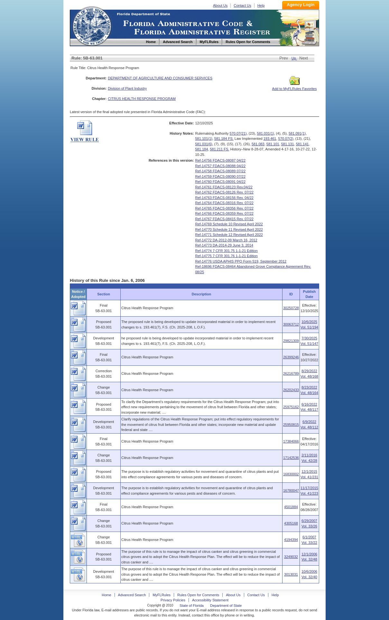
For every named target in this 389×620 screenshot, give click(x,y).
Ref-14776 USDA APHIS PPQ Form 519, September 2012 (241, 261)
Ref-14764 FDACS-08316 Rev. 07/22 (224, 203)
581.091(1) (297, 133)
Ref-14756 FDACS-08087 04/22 (220, 160)
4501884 (291, 507)
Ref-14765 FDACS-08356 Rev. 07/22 (224, 208)
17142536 (291, 458)
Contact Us (242, 5)
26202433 (291, 390)
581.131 (287, 144)
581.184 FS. (224, 138)
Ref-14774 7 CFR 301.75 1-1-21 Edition (226, 251)
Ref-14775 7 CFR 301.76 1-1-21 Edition (226, 256)
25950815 (291, 425)
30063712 (291, 324)
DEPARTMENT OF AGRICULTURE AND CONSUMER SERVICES (160, 78)
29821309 (291, 341)
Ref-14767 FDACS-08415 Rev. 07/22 (224, 219)
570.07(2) (285, 138)
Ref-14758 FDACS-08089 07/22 (220, 171)
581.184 (201, 149)
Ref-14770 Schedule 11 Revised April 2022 (229, 229)
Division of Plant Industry (127, 88)
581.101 (272, 144)
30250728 (291, 308)
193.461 (270, 138)
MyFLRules (162, 595)
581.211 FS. (219, 149)
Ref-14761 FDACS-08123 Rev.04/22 (224, 187)
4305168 (291, 523)
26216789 (291, 373)
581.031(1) (265, 133)
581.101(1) (203, 138)
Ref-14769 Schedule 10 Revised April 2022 (229, 224)
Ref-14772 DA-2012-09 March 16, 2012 (226, 240)
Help (261, 5)
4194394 (291, 540)
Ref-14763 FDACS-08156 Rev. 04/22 (224, 198)
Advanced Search (132, 595)
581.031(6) (203, 144)
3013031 (291, 574)
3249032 (291, 557)
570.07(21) (238, 133)
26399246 (291, 357)
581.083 (258, 144)
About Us (220, 5)
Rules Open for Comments (198, 595)
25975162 (291, 407)
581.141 (302, 144)
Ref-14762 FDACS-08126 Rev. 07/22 (224, 192)
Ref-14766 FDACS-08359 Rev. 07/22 (224, 213)
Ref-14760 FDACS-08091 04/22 (220, 182)
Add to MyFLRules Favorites (294, 87)
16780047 (291, 490)
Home (91, 25)
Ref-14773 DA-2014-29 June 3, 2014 (224, 245)
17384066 (291, 441)
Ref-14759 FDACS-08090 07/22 (220, 176)
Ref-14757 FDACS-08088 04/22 (220, 166)
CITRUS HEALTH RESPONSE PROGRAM (142, 99)
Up (294, 58)
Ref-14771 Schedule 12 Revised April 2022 (229, 235)
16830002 (291, 474)
